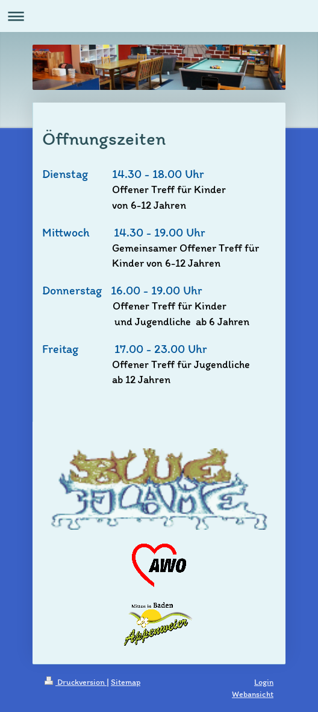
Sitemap (125, 682)
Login (263, 682)
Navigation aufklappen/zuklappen (159, 16)
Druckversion (76, 682)
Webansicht (252, 694)
